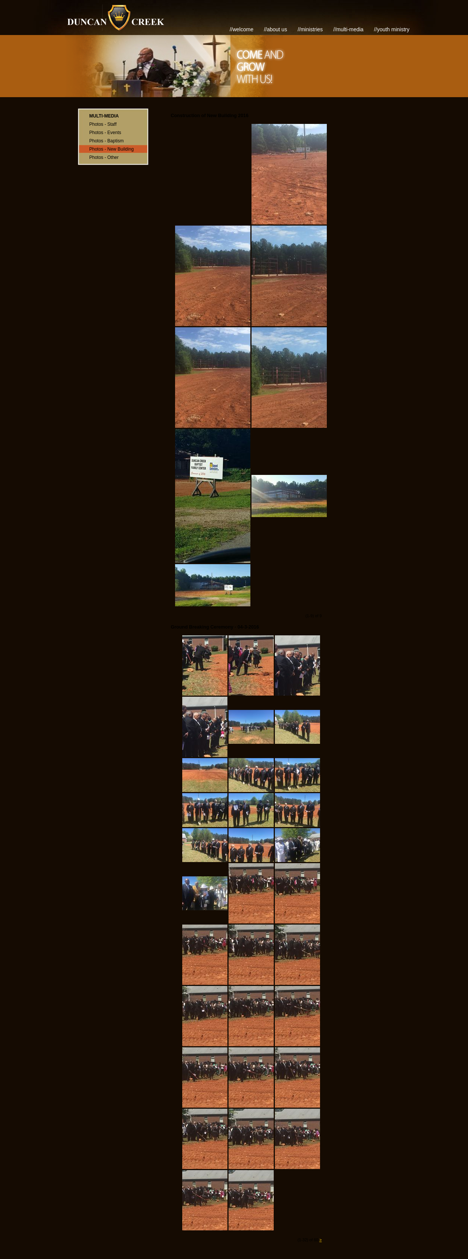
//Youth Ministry (391, 29)
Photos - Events (105, 132)
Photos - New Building (111, 149)
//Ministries (310, 29)
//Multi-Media (348, 29)
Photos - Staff (103, 124)
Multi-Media (104, 116)
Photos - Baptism (106, 140)
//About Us (275, 29)
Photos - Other (104, 157)
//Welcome (241, 29)
